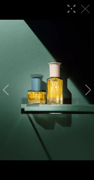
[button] (6, 90)
